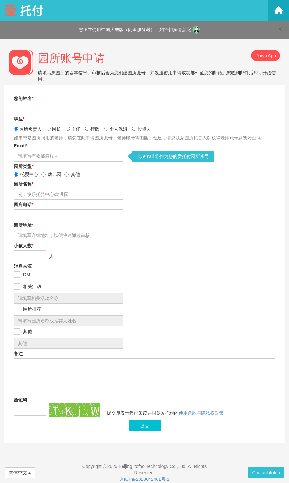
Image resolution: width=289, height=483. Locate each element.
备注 (18, 353)
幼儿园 (54, 174)
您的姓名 (23, 98)
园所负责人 (30, 129)
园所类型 (23, 166)
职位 (19, 118)
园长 (56, 129)
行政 (94, 129)
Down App (265, 55)
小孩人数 (23, 245)
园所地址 (23, 225)
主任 (75, 129)
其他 (75, 174)
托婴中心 (29, 174)
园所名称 (23, 184)
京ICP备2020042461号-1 (145, 479)
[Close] (280, 28)
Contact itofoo (266, 472)
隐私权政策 (212, 413)
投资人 (144, 129)
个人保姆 (118, 129)
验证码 (20, 399)
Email (21, 145)
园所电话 (23, 204)
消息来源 (23, 266)
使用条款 (188, 413)
